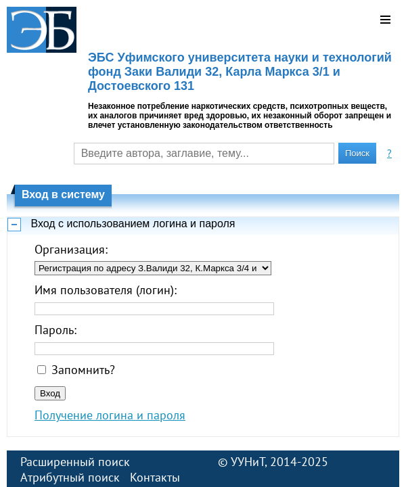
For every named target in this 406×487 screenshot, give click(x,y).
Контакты (155, 477)
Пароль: (55, 330)
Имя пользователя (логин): (106, 290)
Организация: (71, 249)
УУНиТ (248, 461)
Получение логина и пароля (110, 415)
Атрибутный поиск (70, 477)
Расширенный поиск (75, 461)
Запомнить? (83, 369)
